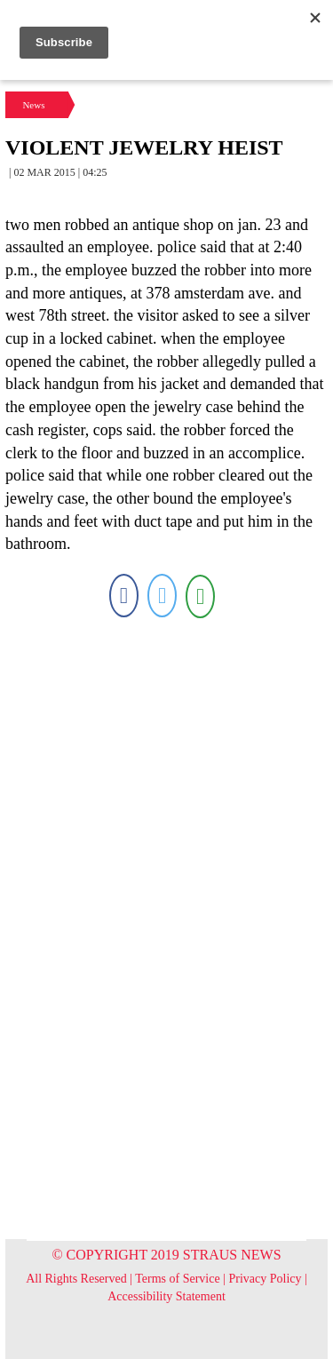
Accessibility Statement (166, 1296)
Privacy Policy (265, 1278)
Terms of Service (177, 1278)
